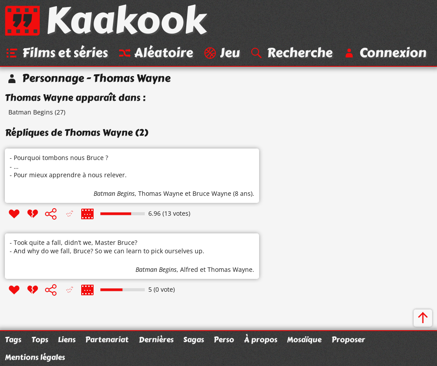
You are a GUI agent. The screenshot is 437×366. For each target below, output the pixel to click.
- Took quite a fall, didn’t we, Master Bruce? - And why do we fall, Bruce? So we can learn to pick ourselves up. (107, 246)
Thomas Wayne (160, 193)
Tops (39, 339)
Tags (13, 339)
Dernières (156, 339)
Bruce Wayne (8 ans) (222, 193)
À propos (260, 339)
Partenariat (106, 339)
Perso (224, 339)
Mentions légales (35, 357)
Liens (66, 339)
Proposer (348, 339)
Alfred (189, 269)
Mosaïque (304, 339)
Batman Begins (30, 112)
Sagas (193, 339)
